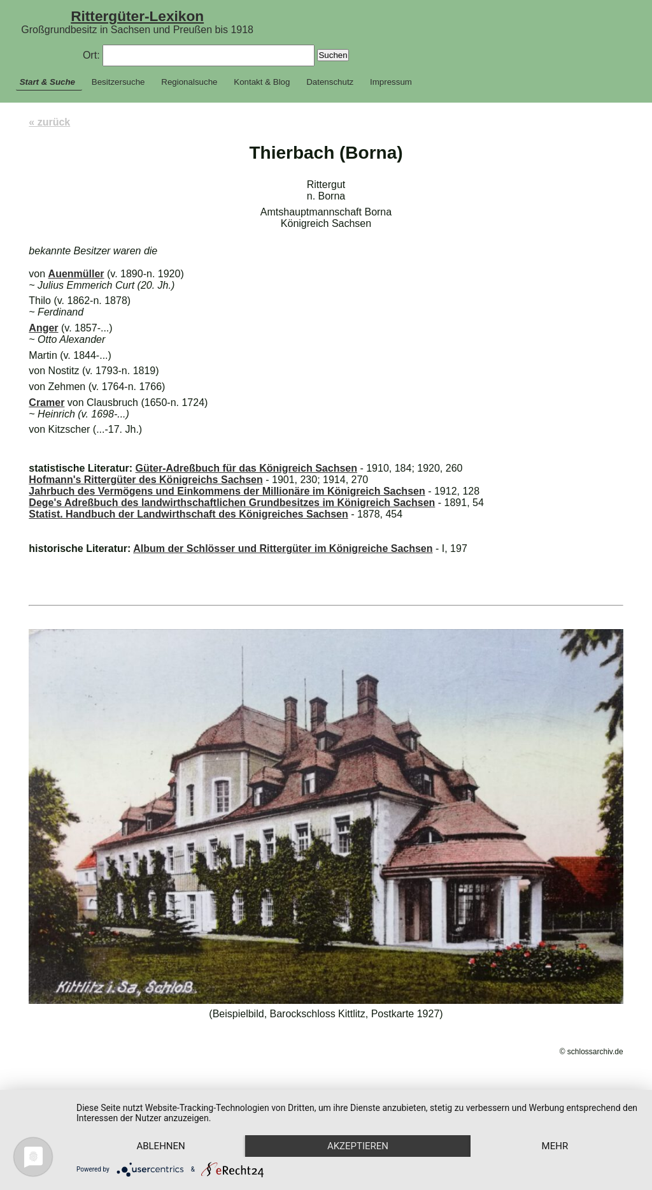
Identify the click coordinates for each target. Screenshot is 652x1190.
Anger (43, 328)
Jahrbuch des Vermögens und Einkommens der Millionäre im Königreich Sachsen (227, 491)
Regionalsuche (189, 82)
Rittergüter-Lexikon (137, 16)
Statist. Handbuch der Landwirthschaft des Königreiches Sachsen (188, 514)
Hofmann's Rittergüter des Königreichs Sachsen (145, 479)
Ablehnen (160, 1146)
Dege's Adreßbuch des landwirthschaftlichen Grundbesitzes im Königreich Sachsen (232, 502)
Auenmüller (76, 273)
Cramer (46, 402)
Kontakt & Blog (262, 82)
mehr (555, 1146)
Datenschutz (329, 82)
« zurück (49, 122)
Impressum (391, 82)
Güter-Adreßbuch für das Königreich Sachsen (246, 468)
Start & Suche (47, 82)
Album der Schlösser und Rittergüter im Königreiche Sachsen (282, 548)
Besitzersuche (118, 82)
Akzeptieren (357, 1146)
